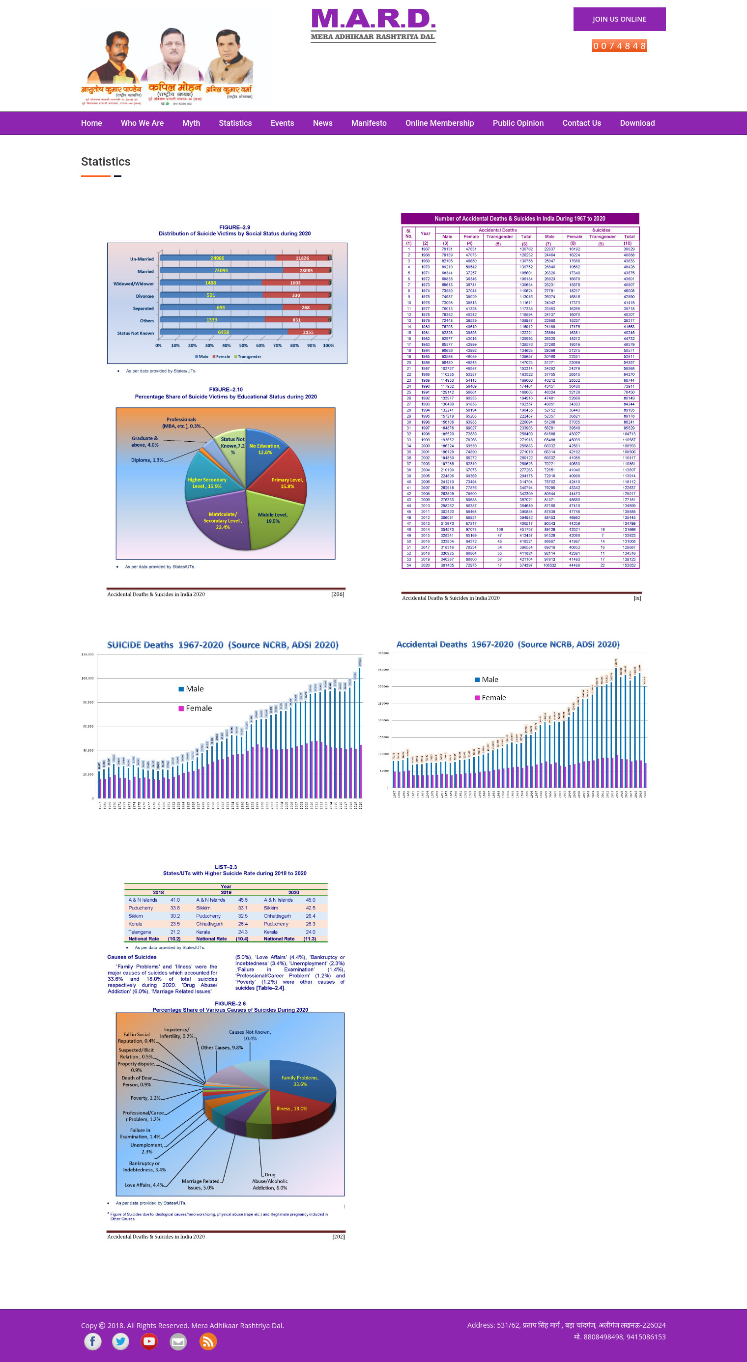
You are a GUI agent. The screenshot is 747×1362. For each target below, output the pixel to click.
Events (282, 123)
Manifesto (369, 123)
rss (208, 1342)
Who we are (142, 123)
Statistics (235, 123)
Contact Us (582, 123)
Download (637, 123)
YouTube (149, 1342)
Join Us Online (619, 19)
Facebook (90, 1342)
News (323, 123)
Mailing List (178, 1342)
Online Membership (439, 123)
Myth (191, 123)
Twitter (119, 1342)
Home (91, 123)
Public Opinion (518, 123)
